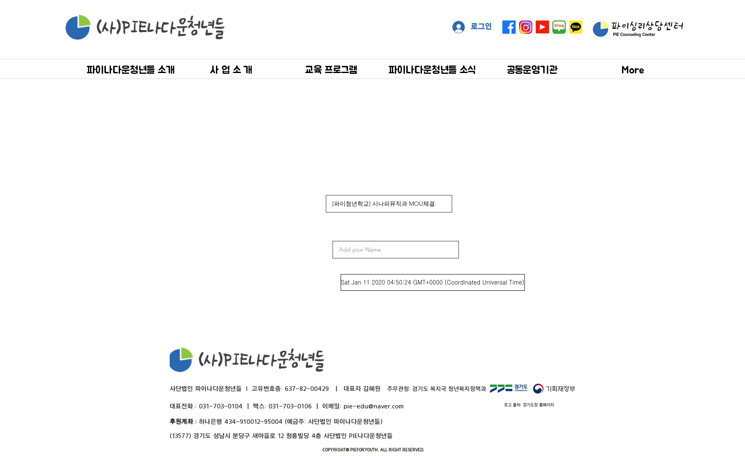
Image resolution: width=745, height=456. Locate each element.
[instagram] (525, 27)
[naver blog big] (559, 27)
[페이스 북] (509, 27)
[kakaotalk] (575, 27)
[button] (130, 69)
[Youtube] (542, 27)
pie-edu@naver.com (374, 406)
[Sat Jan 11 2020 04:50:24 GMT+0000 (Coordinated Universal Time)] (433, 282)
